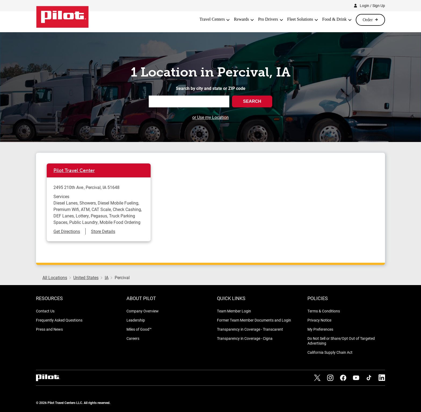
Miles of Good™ (139, 329)
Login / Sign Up (372, 5)
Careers (132, 338)
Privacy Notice (319, 320)
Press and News (49, 329)
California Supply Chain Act (330, 352)
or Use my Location (210, 117)
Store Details (103, 231)
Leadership (135, 320)
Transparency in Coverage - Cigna (245, 338)
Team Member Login (234, 310)
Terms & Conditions (323, 310)
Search (252, 101)
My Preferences (320, 329)
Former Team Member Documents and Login (254, 320)
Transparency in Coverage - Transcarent (250, 329)
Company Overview (142, 310)
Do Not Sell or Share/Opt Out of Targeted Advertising (341, 341)
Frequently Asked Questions (59, 320)
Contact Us (45, 310)
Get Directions (66, 231)
